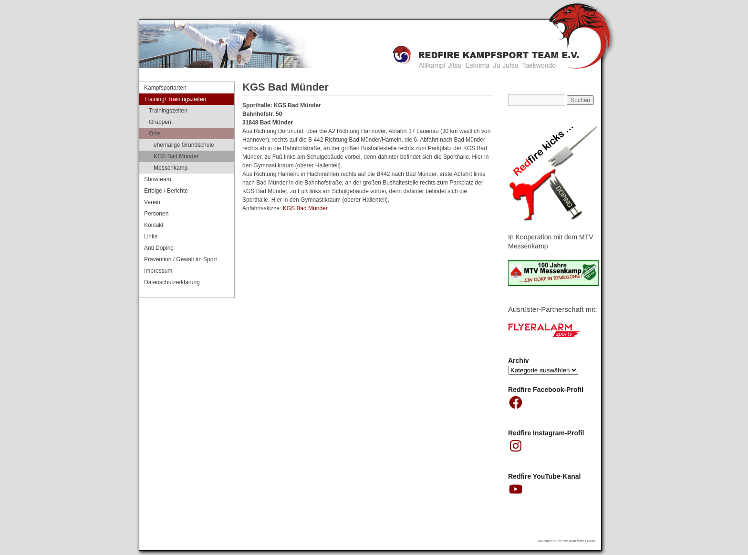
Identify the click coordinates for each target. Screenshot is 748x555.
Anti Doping (159, 248)
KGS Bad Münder (306, 208)
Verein (152, 202)
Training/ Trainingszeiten (175, 99)
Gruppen (160, 122)
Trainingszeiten (168, 110)
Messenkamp (170, 167)
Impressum (158, 270)
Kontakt (154, 225)
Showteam (157, 179)
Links (150, 236)
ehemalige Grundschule (184, 145)
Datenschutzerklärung (172, 282)
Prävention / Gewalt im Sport (180, 259)
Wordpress (547, 541)
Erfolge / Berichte (166, 190)
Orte (154, 133)
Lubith (590, 541)
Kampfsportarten (165, 87)
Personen (156, 213)
